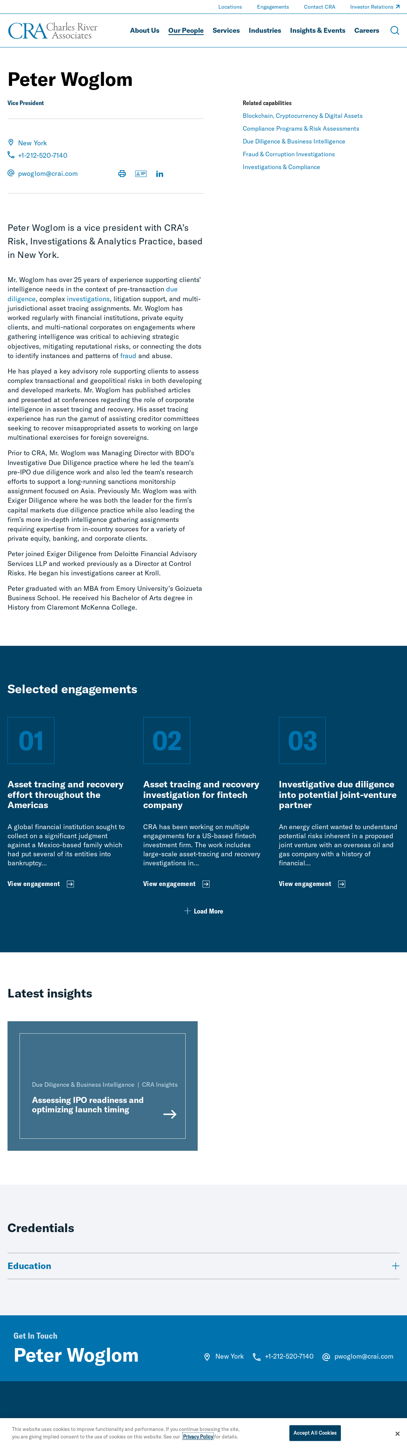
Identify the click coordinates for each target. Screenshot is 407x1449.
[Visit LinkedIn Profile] (159, 174)
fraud (128, 355)
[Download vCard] (141, 174)
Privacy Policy (198, 1438)
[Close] (397, 1435)
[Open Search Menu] (394, 30)
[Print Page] (122, 174)
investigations (88, 298)
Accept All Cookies (315, 1434)
